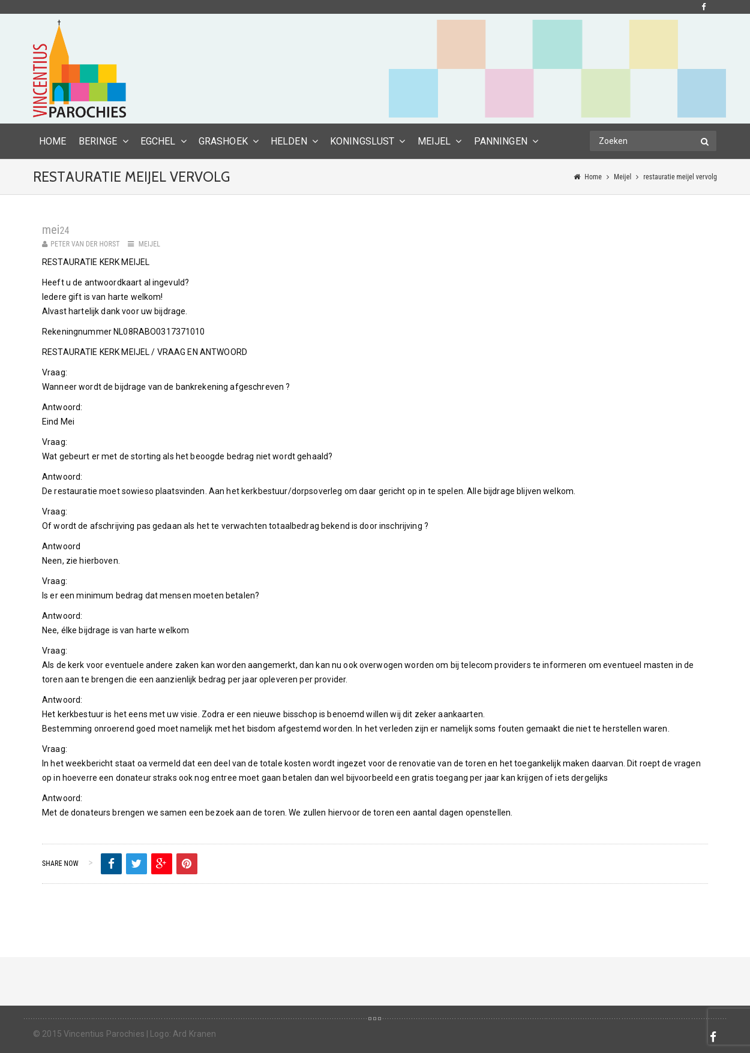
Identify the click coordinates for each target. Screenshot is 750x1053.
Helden (289, 141)
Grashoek (223, 141)
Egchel (158, 141)
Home (593, 177)
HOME (53, 141)
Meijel (434, 141)
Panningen (500, 141)
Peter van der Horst (85, 244)
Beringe (98, 141)
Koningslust (362, 141)
